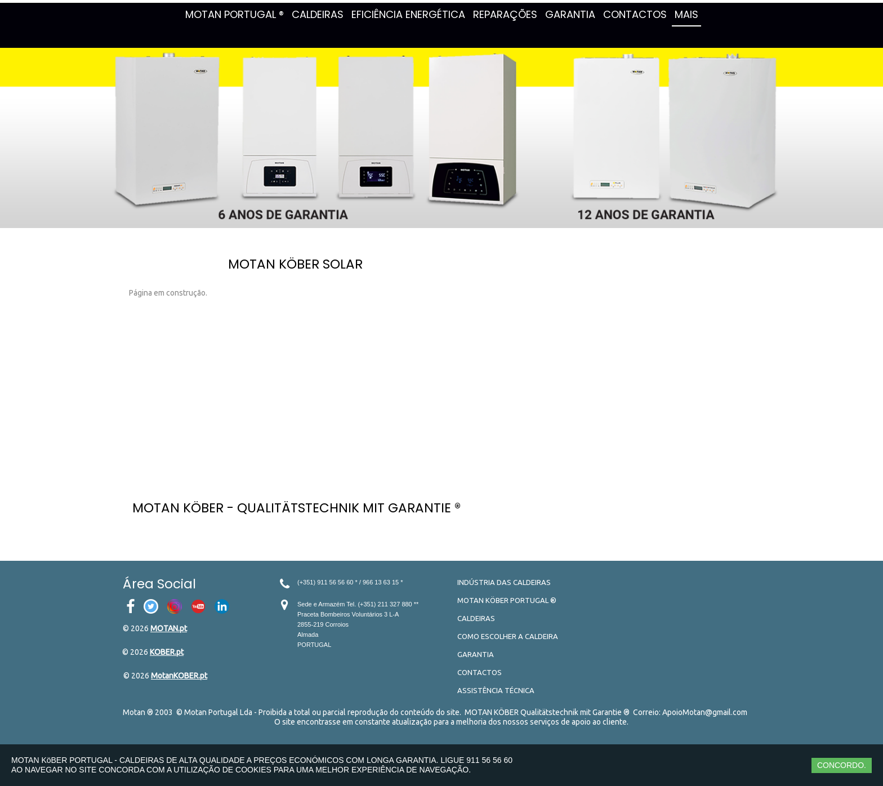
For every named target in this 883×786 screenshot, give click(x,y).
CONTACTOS (635, 14)
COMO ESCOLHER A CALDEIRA (507, 636)
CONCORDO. (841, 765)
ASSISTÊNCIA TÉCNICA (495, 690)
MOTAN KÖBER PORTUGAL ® (506, 600)
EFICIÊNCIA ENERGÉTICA (408, 14)
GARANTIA (570, 14)
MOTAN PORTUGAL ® (234, 14)
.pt (182, 628)
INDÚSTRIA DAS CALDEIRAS (504, 582)
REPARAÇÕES (505, 14)
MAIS (686, 14)
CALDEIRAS (318, 14)
